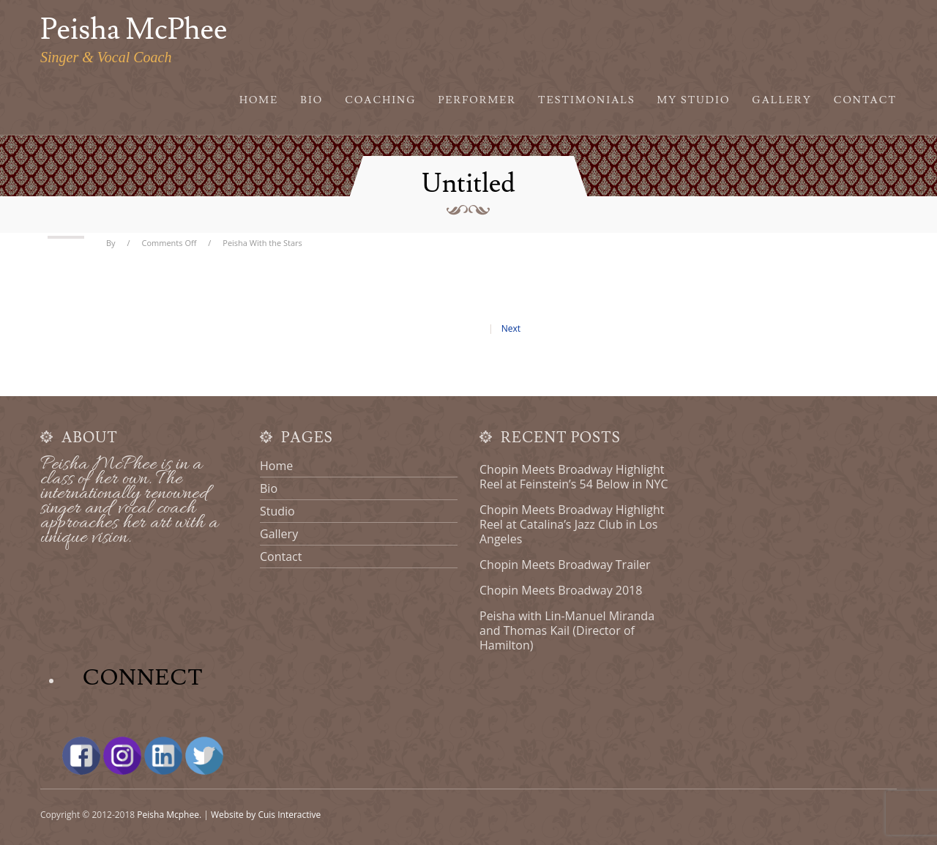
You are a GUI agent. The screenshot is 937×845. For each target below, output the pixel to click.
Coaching (380, 100)
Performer (477, 100)
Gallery (781, 100)
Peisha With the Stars (262, 242)
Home (258, 100)
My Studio (694, 100)
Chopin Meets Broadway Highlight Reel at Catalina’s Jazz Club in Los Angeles (571, 524)
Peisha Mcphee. (169, 814)
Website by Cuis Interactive (266, 814)
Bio (311, 100)
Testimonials (586, 100)
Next (510, 328)
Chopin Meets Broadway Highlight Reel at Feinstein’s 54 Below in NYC (573, 476)
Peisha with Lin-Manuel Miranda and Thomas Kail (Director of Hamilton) (566, 630)
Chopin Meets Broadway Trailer (565, 564)
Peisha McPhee (133, 30)
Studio (277, 511)
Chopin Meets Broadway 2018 (560, 590)
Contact (865, 100)
